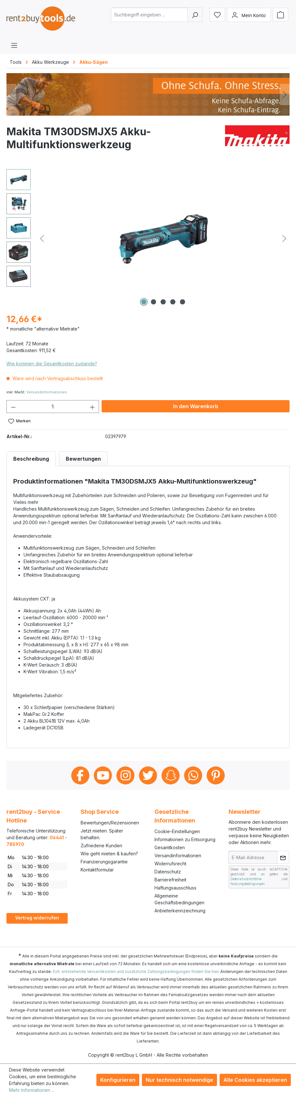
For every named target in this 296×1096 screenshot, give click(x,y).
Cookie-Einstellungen (177, 831)
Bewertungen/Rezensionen (110, 822)
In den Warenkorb (195, 406)
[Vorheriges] (11, 94)
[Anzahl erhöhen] (92, 406)
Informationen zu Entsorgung (184, 839)
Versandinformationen (46, 392)
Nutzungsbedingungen (248, 884)
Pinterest (216, 775)
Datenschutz (167, 871)
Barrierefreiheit (170, 879)
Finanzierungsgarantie (104, 861)
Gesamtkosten (169, 847)
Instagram (125, 775)
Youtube (103, 775)
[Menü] (14, 45)
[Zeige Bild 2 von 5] (153, 301)
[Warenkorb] (280, 14)
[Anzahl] (53, 406)
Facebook (80, 775)
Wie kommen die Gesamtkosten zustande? (51, 363)
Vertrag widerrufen (37, 917)
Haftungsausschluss (175, 887)
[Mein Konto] (249, 15)
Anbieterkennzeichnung (179, 910)
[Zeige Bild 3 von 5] (163, 301)
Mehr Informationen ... (31, 1090)
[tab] (31, 459)
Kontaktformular (97, 869)
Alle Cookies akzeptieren (255, 1080)
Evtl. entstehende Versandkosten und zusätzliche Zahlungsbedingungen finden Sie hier (135, 971)
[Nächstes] (285, 94)
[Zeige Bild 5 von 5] (182, 301)
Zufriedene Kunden (101, 845)
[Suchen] (194, 14)
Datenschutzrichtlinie (246, 879)
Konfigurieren (117, 1080)
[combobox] (149, 14)
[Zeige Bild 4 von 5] (172, 301)
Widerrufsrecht (170, 863)
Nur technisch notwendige (179, 1080)
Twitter (148, 775)
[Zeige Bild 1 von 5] (143, 301)
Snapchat (171, 775)
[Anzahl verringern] (13, 406)
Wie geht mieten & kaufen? (109, 853)
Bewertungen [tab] (83, 459)
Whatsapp (193, 775)
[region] (148, 238)
